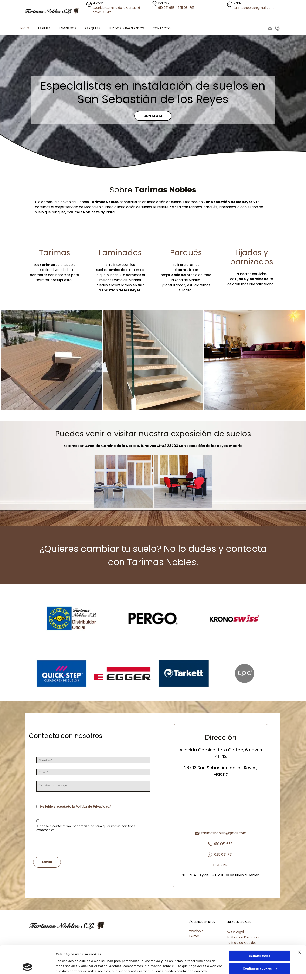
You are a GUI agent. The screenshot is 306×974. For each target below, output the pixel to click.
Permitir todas (260, 928)
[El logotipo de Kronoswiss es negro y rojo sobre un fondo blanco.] (234, 618)
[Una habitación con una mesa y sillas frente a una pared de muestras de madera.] (123, 481)
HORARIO (220, 864)
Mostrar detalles (68, 965)
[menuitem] (25, 28)
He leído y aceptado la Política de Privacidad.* (75, 806)
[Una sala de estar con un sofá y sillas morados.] (254, 360)
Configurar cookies (260, 941)
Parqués (186, 252)
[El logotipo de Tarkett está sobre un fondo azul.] (183, 673)
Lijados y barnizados (251, 257)
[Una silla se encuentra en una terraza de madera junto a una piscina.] (51, 360)
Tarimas (54, 252)
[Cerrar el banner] (299, 924)
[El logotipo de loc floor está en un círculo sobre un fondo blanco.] (244, 673)
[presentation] (68, 844)
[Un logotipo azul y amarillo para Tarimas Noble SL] (71, 618)
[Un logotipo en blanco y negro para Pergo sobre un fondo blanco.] (153, 618)
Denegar (259, 953)
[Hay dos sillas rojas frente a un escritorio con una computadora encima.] (183, 481)
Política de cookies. (87, 954)
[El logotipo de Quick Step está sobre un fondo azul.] (61, 673)
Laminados (120, 252)
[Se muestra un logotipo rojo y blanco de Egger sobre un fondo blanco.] (122, 673)
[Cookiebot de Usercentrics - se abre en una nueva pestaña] (27, 966)
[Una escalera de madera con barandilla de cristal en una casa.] (153, 360)
